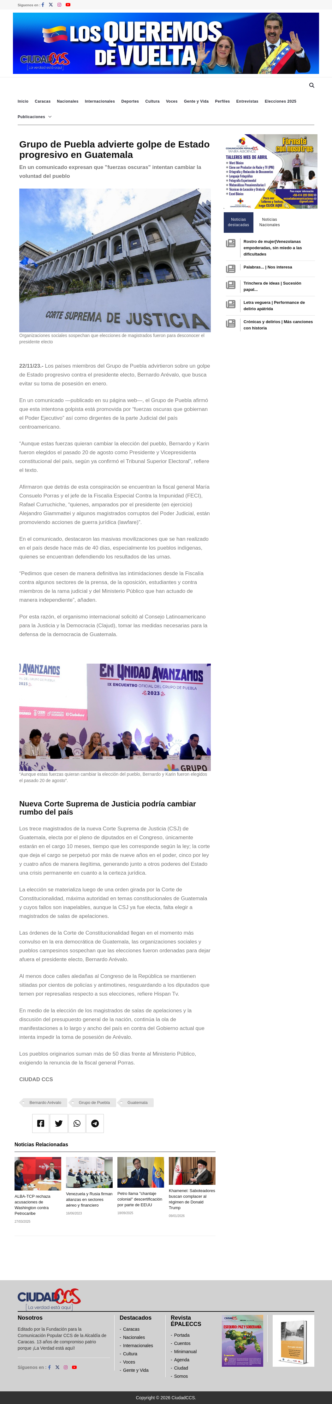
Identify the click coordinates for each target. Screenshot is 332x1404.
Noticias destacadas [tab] (238, 222)
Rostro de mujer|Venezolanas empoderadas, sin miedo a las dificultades (273, 247)
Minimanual (185, 1351)
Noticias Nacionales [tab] (269, 222)
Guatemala (137, 1102)
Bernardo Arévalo (45, 1102)
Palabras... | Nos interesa (268, 267)
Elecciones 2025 (280, 101)
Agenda (181, 1359)
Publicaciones (31, 117)
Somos (181, 1376)
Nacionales (68, 101)
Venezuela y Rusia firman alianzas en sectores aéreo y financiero (89, 1199)
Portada (182, 1335)
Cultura (152, 101)
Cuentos (182, 1343)
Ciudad (181, 1368)
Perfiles (222, 101)
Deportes (130, 101)
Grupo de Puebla (94, 1102)
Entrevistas (247, 101)
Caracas (42, 101)
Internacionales (100, 101)
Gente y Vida (196, 101)
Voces (172, 101)
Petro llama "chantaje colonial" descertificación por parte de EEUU (139, 1199)
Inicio (23, 101)
